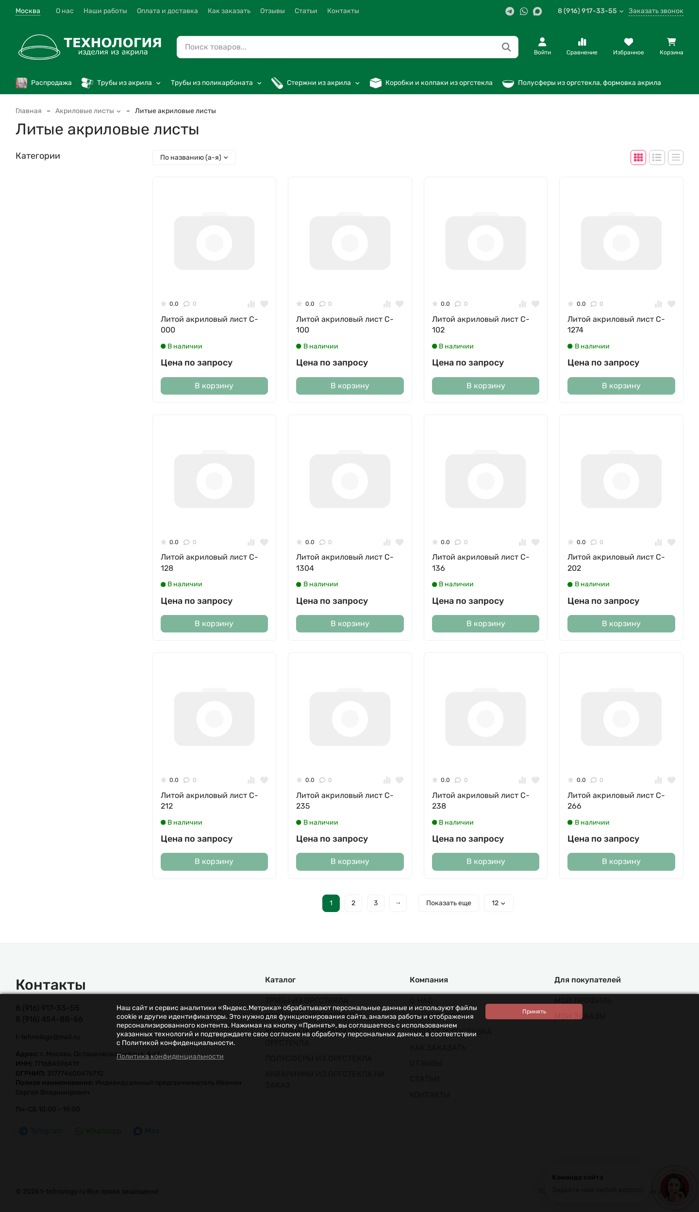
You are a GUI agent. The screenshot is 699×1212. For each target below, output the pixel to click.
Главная (29, 111)
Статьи (306, 11)
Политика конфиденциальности (170, 1056)
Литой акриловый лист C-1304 (345, 562)
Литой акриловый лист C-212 (209, 801)
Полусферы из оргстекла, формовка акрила (581, 83)
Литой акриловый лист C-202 (616, 562)
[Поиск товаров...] (506, 47)
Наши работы (105, 11)
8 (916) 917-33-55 (591, 11)
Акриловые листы (88, 111)
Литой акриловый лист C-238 (481, 801)
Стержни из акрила (315, 83)
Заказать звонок (656, 11)
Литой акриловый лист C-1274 (616, 324)
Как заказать (229, 11)
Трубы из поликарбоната (216, 83)
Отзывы (272, 11)
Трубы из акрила (121, 83)
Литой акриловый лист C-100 (345, 324)
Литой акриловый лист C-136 (481, 562)
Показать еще (448, 903)
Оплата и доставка (167, 11)
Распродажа (44, 83)
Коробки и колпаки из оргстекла (431, 83)
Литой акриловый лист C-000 (209, 324)
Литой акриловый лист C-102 (481, 324)
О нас (65, 11)
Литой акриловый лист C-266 (616, 801)
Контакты (343, 11)
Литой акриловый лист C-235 (345, 801)
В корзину (214, 385)
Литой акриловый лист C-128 (209, 562)
